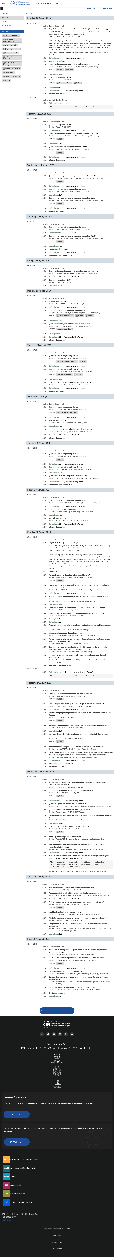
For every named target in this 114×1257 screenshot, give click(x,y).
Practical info (6, 25)
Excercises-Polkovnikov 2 (8, 40)
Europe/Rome (91, 8)
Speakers (5, 22)
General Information (11, 69)
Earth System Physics (13, 1185)
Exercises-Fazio (10, 45)
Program (5, 17)
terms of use (57, 1249)
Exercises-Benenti (64, 374)
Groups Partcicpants (11, 76)
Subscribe (16, 1114)
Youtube (54, 1034)
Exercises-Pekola (10, 53)
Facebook (42, 1034)
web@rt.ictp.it (7, 1220)
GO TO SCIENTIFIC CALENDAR (58, 1010)
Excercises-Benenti (11, 35)
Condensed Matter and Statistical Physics (21, 1168)
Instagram (60, 1034)
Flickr (72, 1034)
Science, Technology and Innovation (19, 1202)
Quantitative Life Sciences (15, 1194)
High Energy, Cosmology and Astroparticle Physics (24, 1159)
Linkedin (66, 1034)
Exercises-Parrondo (11, 49)
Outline (89, 316)
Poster (6, 80)
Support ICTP (16, 1142)
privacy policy (57, 1235)
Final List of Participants (8, 64)
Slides (69, 69)
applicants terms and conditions (57, 1229)
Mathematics (10, 1177)
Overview (5, 13)
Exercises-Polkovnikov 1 (8, 58)
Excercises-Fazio (64, 83)
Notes (60, 69)
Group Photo (8, 73)
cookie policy (57, 1242)
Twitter (48, 1034)
